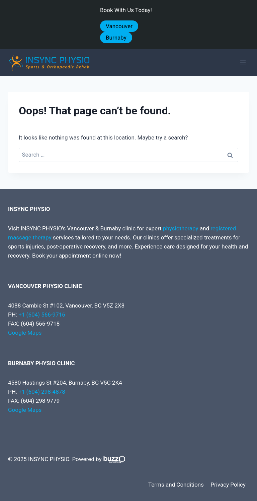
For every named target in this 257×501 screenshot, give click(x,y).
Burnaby (116, 37)
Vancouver (119, 26)
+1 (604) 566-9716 (41, 314)
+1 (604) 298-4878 (41, 391)
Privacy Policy (228, 484)
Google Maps (24, 332)
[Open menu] (243, 62)
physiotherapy (180, 228)
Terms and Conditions (176, 484)
